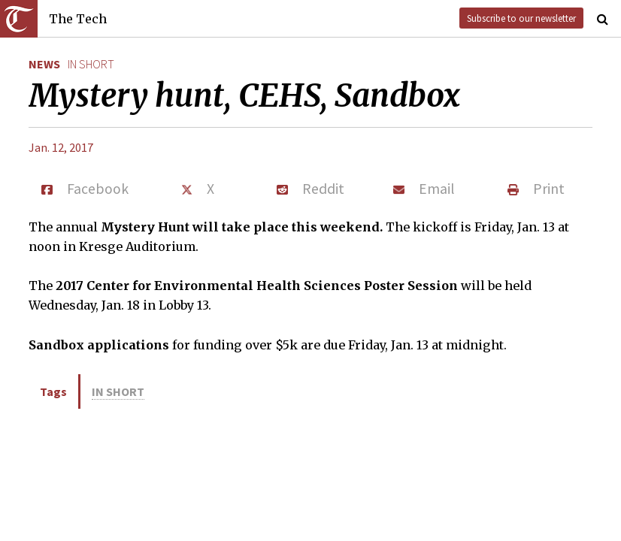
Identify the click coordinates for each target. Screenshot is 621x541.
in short (91, 63)
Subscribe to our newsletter (521, 18)
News (44, 63)
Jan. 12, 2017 (61, 147)
